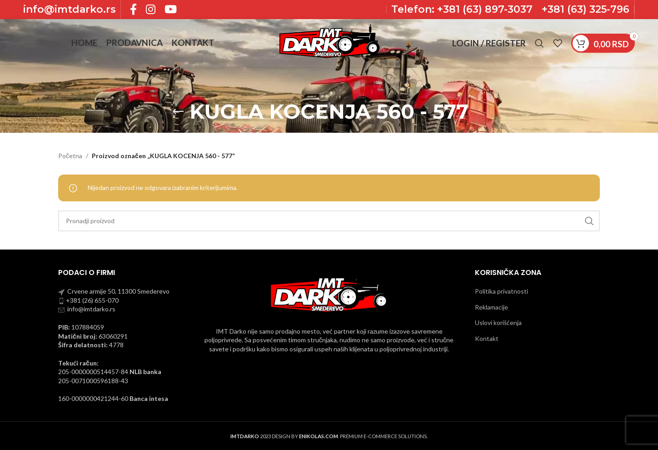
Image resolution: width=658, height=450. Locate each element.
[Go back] (178, 112)
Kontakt (486, 338)
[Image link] (329, 294)
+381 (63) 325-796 (585, 9)
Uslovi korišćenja (498, 322)
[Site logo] (329, 42)
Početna (70, 156)
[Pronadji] (539, 43)
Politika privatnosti (501, 291)
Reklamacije (491, 307)
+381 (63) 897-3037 (483, 9)
